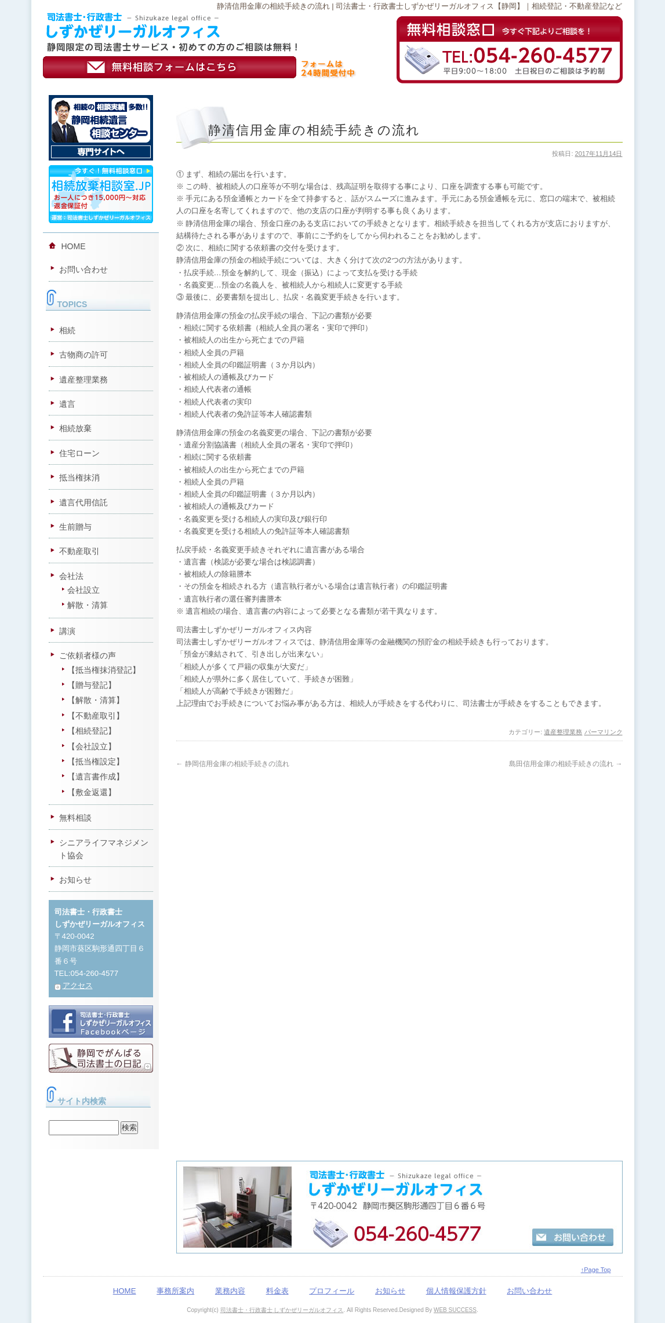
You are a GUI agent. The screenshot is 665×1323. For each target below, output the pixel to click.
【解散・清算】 (95, 700)
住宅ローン (79, 453)
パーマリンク (603, 731)
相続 (67, 330)
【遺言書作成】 (95, 776)
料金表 (277, 1290)
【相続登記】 (91, 730)
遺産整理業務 (563, 731)
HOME (73, 246)
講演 (67, 631)
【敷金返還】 (91, 792)
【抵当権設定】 (95, 761)
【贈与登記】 (91, 685)
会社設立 (83, 590)
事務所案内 (175, 1290)
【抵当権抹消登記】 (103, 670)
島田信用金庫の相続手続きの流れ (565, 764)
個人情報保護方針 (456, 1290)
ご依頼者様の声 (87, 655)
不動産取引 (79, 551)
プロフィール (331, 1290)
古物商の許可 (83, 354)
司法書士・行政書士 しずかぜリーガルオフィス (282, 1310)
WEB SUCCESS (455, 1310)
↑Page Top (596, 1269)
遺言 (67, 404)
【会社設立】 (91, 746)
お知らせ (75, 879)
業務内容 (230, 1290)
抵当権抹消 (79, 477)
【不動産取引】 (95, 715)
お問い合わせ (83, 269)
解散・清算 (87, 605)
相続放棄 (75, 428)
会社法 (71, 576)
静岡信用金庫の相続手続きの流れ (232, 764)
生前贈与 (75, 526)
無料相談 (75, 817)
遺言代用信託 (83, 502)
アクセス (78, 985)
